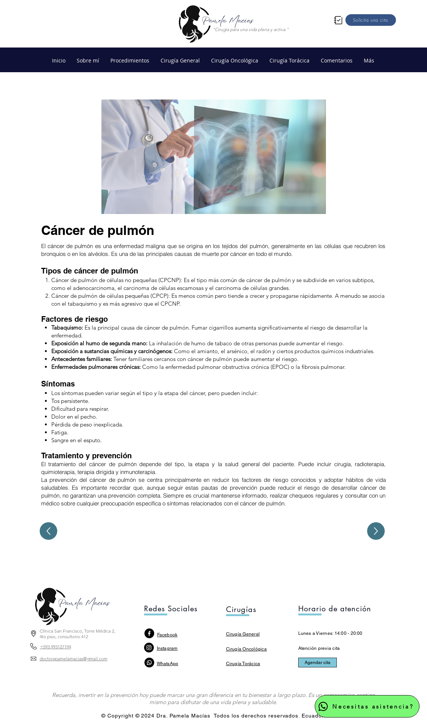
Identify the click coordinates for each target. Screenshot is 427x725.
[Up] (48, 531)
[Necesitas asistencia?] (367, 706)
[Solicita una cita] (371, 20)
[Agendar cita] (317, 662)
